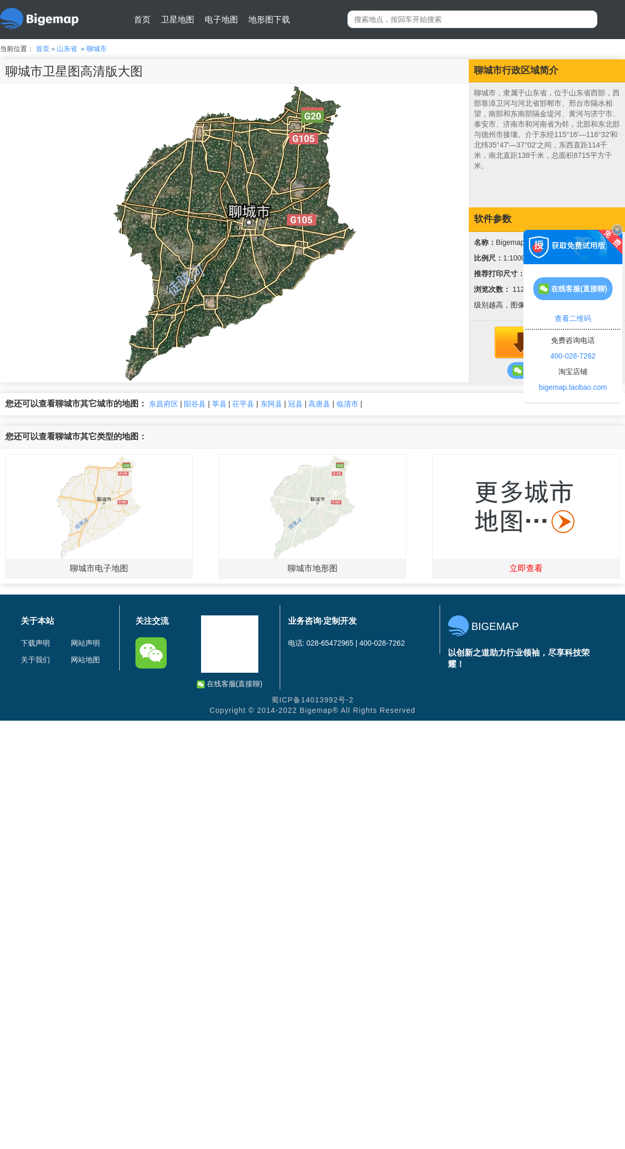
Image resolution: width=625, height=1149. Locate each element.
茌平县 (243, 404)
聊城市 (96, 49)
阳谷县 (195, 404)
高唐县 (319, 404)
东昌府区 (163, 404)
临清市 (347, 404)
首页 (142, 19)
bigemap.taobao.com (573, 387)
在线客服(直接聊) (229, 683)
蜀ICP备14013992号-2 (312, 700)
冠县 (295, 404)
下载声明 (35, 643)
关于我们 (35, 660)
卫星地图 (177, 19)
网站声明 (85, 643)
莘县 (219, 404)
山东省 (67, 49)
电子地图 (221, 19)
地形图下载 (269, 19)
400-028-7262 (572, 356)
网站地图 (85, 660)
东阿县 (271, 404)
